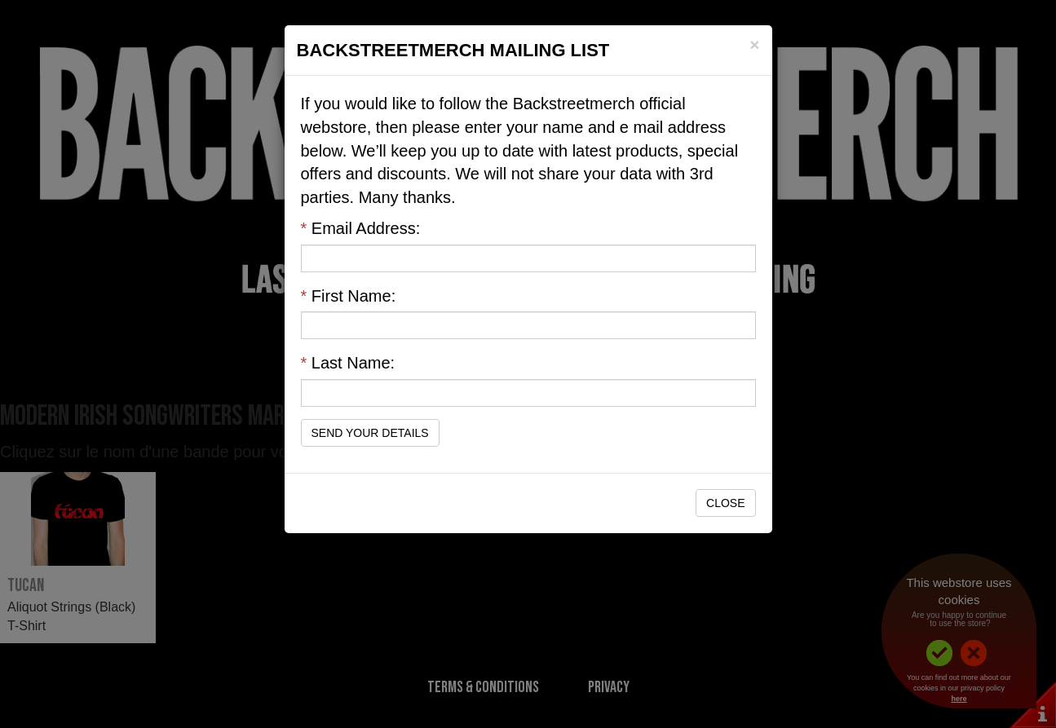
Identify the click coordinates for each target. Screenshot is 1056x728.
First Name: (348, 296)
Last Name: (348, 363)
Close (725, 503)
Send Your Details (370, 432)
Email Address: (361, 228)
